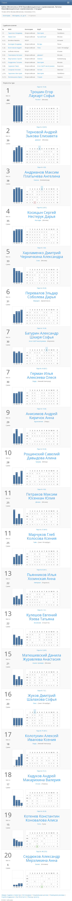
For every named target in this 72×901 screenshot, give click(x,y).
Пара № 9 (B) (41, 489)
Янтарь (39, 44)
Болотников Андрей (14, 48)
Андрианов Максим (42, 172)
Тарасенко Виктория (15, 73)
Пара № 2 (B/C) (42, 207)
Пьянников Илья (41, 574)
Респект (38, 100)
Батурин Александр (41, 333)
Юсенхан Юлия (41, 498)
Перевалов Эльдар (41, 293)
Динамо (38, 502)
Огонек (38, 784)
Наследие (38, 220)
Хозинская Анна (41, 578)
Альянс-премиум (38, 663)
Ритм (39, 824)
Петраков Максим (41, 494)
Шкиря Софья (42, 337)
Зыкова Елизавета (41, 135)
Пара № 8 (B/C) (42, 570)
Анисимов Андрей (41, 413)
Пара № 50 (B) (41, 449)
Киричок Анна (41, 417)
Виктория (40, 33)
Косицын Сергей (41, 212)
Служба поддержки (7, 897)
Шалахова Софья (42, 699)
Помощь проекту (33, 897)
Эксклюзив (37, 623)
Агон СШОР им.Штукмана (45, 66)
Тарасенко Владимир (15, 33)
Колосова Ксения (41, 538)
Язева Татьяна (41, 618)
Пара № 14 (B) (41, 409)
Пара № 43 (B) (41, 288)
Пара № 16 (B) (41, 328)
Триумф (38, 462)
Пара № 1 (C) (41, 610)
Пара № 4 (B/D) (42, 127)
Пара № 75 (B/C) (41, 731)
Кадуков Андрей (42, 775)
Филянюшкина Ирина (15, 77)
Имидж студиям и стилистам (11, 895)
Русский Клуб (41, 37)
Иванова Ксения (41, 739)
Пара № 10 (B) (41, 87)
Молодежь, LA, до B (19, 16)
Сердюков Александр (41, 856)
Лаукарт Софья (42, 95)
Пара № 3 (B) (41, 248)
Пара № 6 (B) (41, 167)
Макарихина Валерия (41, 779)
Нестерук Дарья (41, 216)
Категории (6, 16)
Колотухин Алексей (41, 735)
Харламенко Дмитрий (42, 252)
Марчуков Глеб (42, 534)
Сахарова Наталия (14, 70)
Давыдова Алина (41, 457)
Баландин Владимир (15, 44)
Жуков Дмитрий (41, 695)
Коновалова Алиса (42, 820)
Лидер (34, 381)
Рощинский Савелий (42, 454)
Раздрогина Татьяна (15, 62)
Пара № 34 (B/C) (41, 368)
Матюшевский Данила (41, 655)
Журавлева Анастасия (41, 659)
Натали (39, 70)
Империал (37, 583)
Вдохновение (38, 421)
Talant (4, 2)
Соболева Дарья (41, 296)
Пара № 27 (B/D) (41, 529)
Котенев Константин (41, 816)
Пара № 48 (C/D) (41, 851)
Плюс (39, 48)
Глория (39, 77)
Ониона (39, 59)
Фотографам (26, 895)
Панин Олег (12, 37)
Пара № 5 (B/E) (42, 650)
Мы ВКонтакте (21, 897)
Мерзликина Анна (41, 860)
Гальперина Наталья (15, 55)
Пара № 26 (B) (41, 811)
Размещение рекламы (57, 895)
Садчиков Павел (13, 66)
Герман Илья (41, 373)
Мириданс (36, 301)
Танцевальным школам (40, 895)
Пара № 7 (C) (41, 690)
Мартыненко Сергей (15, 59)
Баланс (37, 864)
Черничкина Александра (41, 256)
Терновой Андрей (41, 132)
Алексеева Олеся (41, 377)
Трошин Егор (41, 91)
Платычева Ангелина (41, 176)
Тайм (35, 542)
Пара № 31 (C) (41, 771)
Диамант (40, 55)
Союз (38, 260)
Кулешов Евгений (41, 615)
